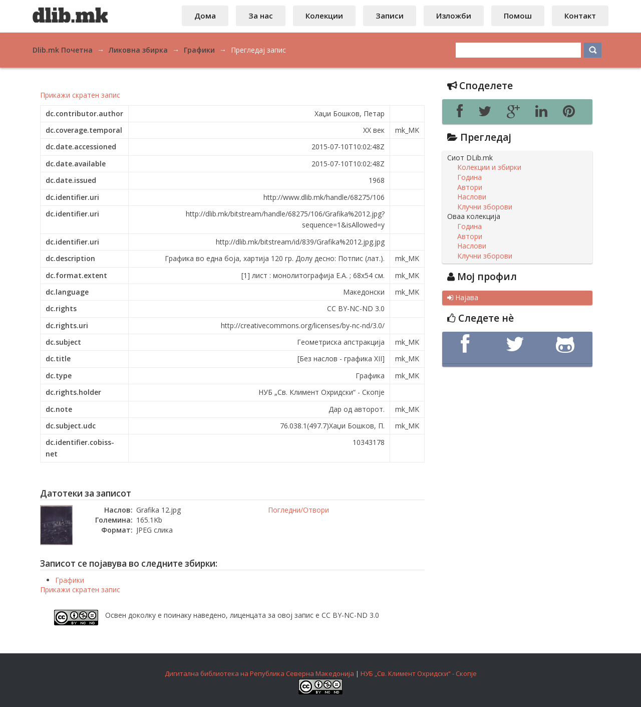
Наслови (471, 196)
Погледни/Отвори (298, 510)
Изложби (453, 16)
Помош (518, 16)
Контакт (580, 16)
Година (469, 177)
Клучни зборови (484, 206)
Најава (462, 297)
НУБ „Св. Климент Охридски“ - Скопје (419, 673)
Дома (205, 16)
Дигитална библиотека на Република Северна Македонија (259, 673)
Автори (469, 187)
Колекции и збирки (489, 167)
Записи (390, 16)
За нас (260, 16)
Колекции (324, 16)
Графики (69, 580)
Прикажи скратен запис (80, 95)
